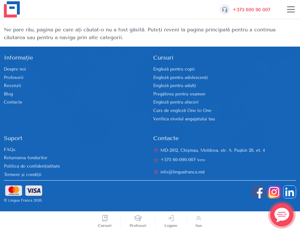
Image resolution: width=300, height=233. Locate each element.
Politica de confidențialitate (32, 166)
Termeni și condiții (23, 174)
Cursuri (105, 225)
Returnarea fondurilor (25, 157)
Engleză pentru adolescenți (180, 77)
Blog (8, 94)
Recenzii (12, 85)
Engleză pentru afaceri (175, 102)
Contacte (13, 102)
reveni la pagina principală (197, 30)
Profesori (138, 225)
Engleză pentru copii (174, 69)
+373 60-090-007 (183, 159)
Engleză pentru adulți (174, 85)
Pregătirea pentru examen (179, 94)
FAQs (9, 149)
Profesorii (13, 77)
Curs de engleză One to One (182, 110)
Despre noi (15, 69)
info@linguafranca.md (183, 172)
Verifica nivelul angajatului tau (184, 118)
